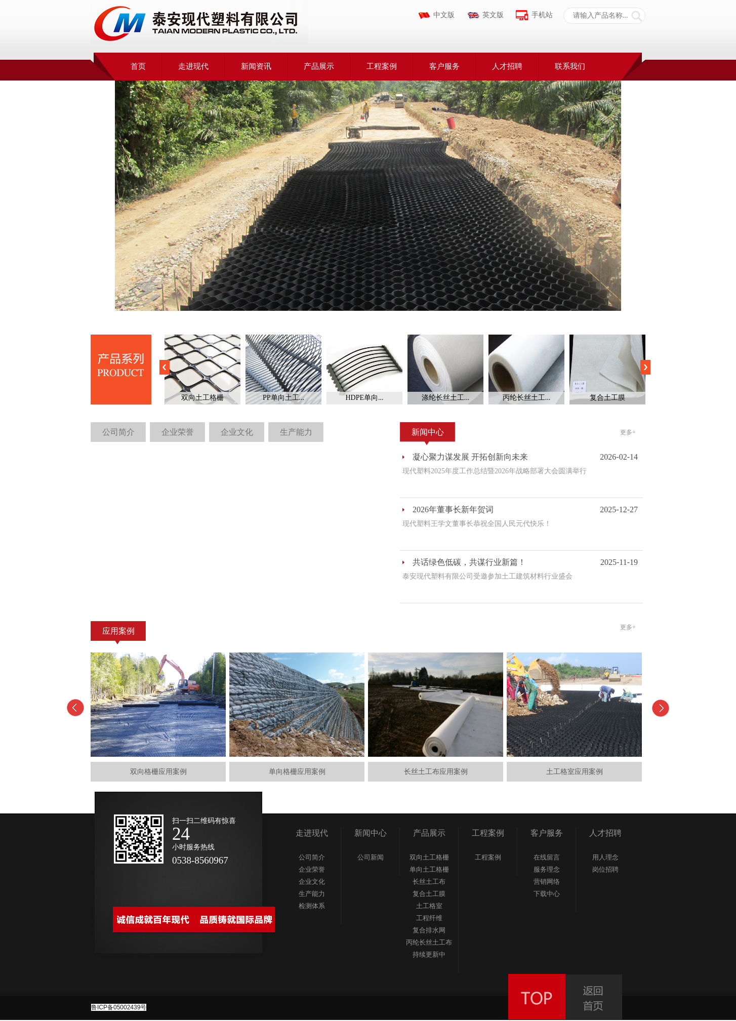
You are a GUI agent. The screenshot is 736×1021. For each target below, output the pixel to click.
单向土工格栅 (429, 869)
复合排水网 (429, 930)
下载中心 (547, 893)
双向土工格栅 (429, 857)
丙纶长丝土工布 (429, 942)
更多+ (628, 432)
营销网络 (547, 881)
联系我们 (570, 66)
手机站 (542, 15)
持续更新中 (429, 954)
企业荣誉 (177, 432)
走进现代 (193, 66)
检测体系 (312, 906)
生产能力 (296, 432)
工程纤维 (429, 918)
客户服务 (444, 66)
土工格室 (429, 906)
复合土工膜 (429, 893)
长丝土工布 (429, 881)
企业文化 (237, 432)
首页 (138, 66)
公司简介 (118, 432)
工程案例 (381, 66)
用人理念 (605, 857)
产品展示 (319, 66)
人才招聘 (507, 66)
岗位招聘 (605, 869)
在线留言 (547, 857)
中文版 (444, 15)
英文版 (493, 15)
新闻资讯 (256, 66)
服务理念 (547, 869)
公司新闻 (370, 857)
